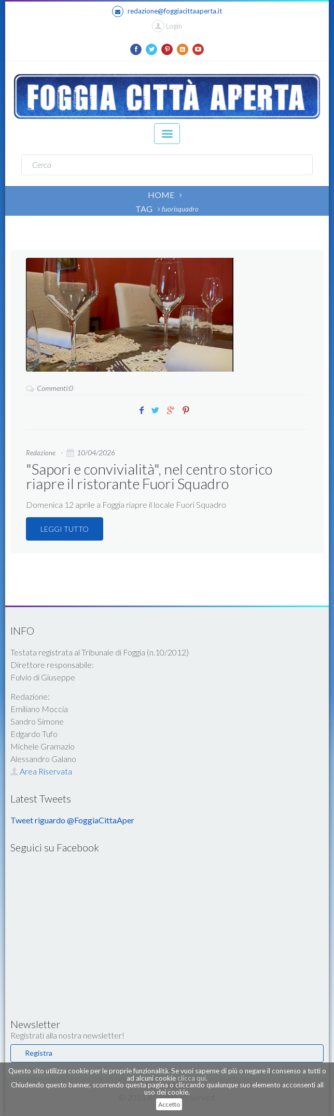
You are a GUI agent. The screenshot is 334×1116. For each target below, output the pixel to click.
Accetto (169, 1104)
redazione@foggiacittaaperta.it (167, 11)
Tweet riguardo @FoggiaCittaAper (72, 820)
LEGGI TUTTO (64, 528)
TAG (143, 209)
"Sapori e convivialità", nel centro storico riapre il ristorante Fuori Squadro (149, 476)
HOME (161, 195)
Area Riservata (41, 771)
